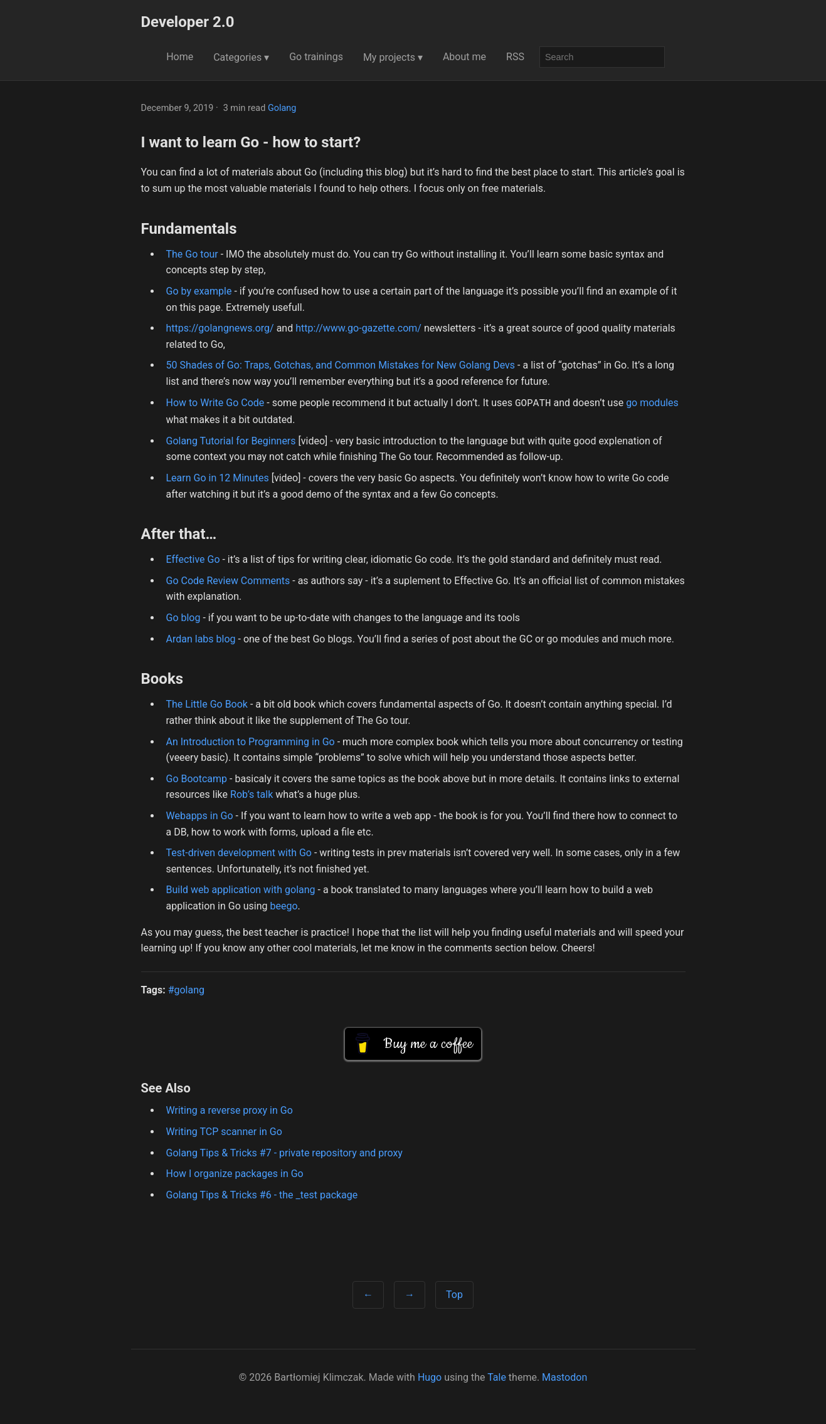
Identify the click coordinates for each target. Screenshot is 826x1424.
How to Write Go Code (215, 403)
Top (454, 1293)
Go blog (183, 616)
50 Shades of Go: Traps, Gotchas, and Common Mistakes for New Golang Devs (341, 365)
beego (284, 905)
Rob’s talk (251, 793)
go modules (652, 403)
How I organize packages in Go (235, 1172)
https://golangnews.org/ (220, 328)
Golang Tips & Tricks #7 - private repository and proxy (284, 1152)
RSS (515, 57)
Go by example (199, 291)
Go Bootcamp (197, 777)
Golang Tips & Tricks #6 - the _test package (262, 1194)
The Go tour (192, 254)
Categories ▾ (241, 57)
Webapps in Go (199, 814)
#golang (186, 989)
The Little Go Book (207, 703)
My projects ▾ (393, 57)
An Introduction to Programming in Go (250, 740)
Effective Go (193, 558)
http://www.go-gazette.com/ (358, 328)
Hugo (430, 1376)
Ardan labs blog (201, 638)
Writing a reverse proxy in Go (229, 1109)
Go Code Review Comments (228, 579)
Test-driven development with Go (239, 851)
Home (179, 57)
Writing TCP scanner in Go (224, 1130)
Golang (282, 108)
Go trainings (316, 57)
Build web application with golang (240, 888)
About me (464, 57)
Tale (496, 1376)
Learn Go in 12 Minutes (217, 477)
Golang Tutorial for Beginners (231, 440)
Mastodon (564, 1376)
